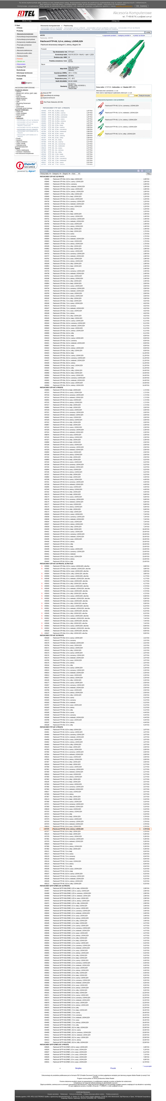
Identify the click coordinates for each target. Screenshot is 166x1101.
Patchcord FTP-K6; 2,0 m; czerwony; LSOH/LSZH (68, 804)
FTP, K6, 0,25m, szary (56, 119)
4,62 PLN (146, 301)
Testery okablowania (22, 150)
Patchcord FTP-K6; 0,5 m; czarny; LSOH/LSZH (67, 749)
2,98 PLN (146, 888)
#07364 (47, 789)
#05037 (47, 524)
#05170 (47, 306)
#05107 (47, 873)
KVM (18, 105)
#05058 (47, 968)
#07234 (47, 467)
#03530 (47, 1059)
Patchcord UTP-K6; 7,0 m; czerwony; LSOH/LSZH (68, 499)
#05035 (47, 514)
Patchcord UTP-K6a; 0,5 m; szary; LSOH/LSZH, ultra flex (70, 581)
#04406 (47, 1025)
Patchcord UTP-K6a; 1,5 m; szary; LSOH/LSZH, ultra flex (70, 601)
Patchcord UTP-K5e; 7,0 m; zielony (63, 313)
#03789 (47, 206)
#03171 (47, 648)
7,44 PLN (146, 616)
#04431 (47, 531)
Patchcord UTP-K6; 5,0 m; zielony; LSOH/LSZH (67, 489)
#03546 (47, 623)
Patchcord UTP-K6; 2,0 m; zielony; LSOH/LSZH (67, 454)
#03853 (47, 266)
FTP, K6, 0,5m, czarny (56, 127)
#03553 (47, 628)
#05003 (47, 241)
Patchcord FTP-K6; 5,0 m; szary (63, 844)
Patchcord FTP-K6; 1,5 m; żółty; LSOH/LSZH (67, 796)
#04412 (47, 1037)
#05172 (47, 316)
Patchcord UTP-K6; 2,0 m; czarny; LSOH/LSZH (67, 444)
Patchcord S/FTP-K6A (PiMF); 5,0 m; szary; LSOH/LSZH (70, 1002)
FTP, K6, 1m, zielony (56, 150)
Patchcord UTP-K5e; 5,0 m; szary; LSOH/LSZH (67, 293)
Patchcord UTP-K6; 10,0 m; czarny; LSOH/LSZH (68, 514)
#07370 (47, 811)
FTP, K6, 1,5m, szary (56, 162)
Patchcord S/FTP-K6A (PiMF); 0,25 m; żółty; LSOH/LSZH (70, 903)
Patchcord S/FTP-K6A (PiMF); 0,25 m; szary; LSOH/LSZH (70, 898)
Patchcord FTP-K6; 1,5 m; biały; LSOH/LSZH (67, 782)
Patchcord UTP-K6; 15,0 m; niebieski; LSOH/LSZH (68, 536)
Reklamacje (64, 1094)
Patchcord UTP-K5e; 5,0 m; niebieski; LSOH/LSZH (68, 291)
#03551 (47, 608)
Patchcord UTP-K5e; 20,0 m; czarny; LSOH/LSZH (68, 355)
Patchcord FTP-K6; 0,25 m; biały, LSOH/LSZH (67, 729)
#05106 (47, 869)
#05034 (47, 521)
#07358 (47, 767)
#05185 (47, 923)
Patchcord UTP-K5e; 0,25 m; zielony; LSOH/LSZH (68, 191)
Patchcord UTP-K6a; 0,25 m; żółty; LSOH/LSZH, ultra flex (70, 573)
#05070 (47, 1002)
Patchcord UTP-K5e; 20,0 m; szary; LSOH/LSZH (68, 365)
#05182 (47, 975)
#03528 (47, 1054)
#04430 (47, 529)
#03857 (47, 425)
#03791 (47, 258)
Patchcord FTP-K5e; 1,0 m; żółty (63, 665)
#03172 (47, 640)
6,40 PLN (146, 958)
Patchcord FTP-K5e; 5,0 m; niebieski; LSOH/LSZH (68, 717)
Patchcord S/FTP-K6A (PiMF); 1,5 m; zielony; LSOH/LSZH (71, 953)
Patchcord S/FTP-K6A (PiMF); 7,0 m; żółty (66, 1025)
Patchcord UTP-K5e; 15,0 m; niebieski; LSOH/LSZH (69, 343)
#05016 (47, 668)
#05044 (47, 910)
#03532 (47, 571)
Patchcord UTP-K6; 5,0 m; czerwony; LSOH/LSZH (68, 482)
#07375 (47, 829)
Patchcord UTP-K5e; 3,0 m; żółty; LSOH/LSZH (67, 281)
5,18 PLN (146, 1049)
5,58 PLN (146, 596)
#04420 (47, 340)
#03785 (47, 660)
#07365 (47, 794)
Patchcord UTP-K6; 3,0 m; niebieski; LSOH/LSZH (68, 467)
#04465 (47, 898)
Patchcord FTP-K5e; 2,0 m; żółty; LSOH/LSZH (67, 695)
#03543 (47, 593)
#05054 (47, 948)
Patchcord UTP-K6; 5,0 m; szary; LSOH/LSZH (67, 487)
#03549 (47, 588)
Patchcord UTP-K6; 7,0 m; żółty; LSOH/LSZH (67, 509)
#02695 (47, 487)
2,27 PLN (146, 764)
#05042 (47, 913)
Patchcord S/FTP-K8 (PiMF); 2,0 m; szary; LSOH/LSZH (70, 1057)
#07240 (47, 489)
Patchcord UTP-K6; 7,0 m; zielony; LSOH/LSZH (67, 507)
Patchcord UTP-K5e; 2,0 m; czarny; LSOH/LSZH (68, 251)
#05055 (47, 953)
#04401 (47, 1012)
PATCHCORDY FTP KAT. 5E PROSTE (129, 28)
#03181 (47, 697)
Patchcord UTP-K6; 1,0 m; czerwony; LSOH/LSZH (68, 412)
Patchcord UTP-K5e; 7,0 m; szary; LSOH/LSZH (67, 311)
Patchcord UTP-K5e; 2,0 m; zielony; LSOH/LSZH (68, 261)
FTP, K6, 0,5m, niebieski (57, 131)
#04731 (47, 219)
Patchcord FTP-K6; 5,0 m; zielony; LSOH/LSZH (67, 846)
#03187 (47, 722)
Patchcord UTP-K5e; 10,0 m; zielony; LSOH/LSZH (68, 330)
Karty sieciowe (20, 96)
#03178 (47, 687)
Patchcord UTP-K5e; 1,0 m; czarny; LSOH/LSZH (68, 216)
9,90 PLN (146, 626)
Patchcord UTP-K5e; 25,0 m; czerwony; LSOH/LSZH (69, 378)
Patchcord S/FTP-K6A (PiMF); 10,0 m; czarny (67, 1030)
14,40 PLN (146, 370)
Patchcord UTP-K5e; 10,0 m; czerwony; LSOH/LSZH (69, 323)
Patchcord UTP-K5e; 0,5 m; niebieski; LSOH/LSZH (68, 204)
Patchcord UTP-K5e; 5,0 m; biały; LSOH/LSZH (67, 283)
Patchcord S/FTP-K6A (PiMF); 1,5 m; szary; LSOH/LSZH (70, 950)
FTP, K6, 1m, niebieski (56, 146)
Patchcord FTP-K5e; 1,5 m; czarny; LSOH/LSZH (68, 668)
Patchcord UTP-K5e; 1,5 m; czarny (63, 234)
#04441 (47, 554)
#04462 (47, 742)
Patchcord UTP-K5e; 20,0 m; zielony (64, 363)
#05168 (47, 313)
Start (18, 25)
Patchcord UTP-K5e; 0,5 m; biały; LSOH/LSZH (67, 196)
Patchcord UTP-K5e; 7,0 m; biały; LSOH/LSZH (67, 301)
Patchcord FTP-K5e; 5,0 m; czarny (63, 712)
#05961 (47, 370)
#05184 (47, 940)
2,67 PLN (146, 782)
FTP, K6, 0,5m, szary (56, 133)
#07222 (47, 422)
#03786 (47, 690)
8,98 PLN (146, 1059)
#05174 (47, 497)
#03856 (47, 407)
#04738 (47, 273)
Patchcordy (19, 118)
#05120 (47, 856)
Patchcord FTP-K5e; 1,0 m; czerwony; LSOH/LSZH (68, 655)
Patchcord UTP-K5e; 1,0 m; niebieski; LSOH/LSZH (68, 221)
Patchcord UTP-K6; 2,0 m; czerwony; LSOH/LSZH (68, 447)
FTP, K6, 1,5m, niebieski (57, 160)
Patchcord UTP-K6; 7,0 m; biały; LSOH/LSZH (67, 494)
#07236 (47, 464)
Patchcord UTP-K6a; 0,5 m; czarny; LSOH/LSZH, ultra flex (71, 576)
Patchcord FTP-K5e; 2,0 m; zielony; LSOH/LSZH (68, 692)
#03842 (47, 189)
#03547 (47, 633)
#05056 (47, 945)
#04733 (47, 271)
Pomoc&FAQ (21, 76)
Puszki (113, 1068)
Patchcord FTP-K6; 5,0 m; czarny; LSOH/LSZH (67, 836)
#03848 (47, 179)
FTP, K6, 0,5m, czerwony (57, 129)
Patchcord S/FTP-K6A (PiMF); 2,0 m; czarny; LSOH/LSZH (70, 960)
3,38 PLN (146, 1047)
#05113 (47, 799)
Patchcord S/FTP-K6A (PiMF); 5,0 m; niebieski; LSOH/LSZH (71, 1000)
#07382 (47, 849)
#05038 (47, 517)
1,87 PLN (146, 653)
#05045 (47, 920)
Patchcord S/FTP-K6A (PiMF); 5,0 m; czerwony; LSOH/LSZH (71, 997)
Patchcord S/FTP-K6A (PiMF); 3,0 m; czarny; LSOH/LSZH (70, 978)
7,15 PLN (146, 1054)
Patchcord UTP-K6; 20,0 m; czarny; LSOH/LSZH (68, 549)
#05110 (47, 876)
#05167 (47, 308)
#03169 (47, 638)
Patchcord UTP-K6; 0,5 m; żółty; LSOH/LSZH (67, 405)
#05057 (47, 955)
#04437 (47, 544)
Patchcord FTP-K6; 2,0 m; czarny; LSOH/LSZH (67, 801)
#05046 (47, 933)
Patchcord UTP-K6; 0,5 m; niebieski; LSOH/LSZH (68, 397)
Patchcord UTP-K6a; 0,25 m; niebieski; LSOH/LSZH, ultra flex (72, 568)
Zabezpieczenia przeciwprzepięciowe (21, 146)
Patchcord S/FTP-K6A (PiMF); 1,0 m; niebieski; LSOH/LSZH (71, 930)
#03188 (47, 715)
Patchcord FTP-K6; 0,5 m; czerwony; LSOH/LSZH (68, 752)
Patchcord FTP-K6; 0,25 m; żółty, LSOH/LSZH (67, 744)
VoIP (17, 101)
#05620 (47, 844)
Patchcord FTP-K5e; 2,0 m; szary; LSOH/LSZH (67, 690)
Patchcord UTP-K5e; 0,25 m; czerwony (65, 184)
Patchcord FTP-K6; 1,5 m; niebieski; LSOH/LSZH (68, 789)
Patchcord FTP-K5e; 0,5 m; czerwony (64, 640)
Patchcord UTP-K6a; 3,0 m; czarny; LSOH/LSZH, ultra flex (71, 616)
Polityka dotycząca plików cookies (94, 1094)
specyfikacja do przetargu (52, 95)
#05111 (47, 871)
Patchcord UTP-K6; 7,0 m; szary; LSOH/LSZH (67, 504)
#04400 (47, 1010)
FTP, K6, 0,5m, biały (55, 125)
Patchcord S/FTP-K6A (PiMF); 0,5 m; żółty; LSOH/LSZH (70, 920)
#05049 (47, 935)
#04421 (47, 343)
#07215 (47, 402)
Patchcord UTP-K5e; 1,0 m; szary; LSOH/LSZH (67, 224)
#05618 (47, 809)
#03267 (47, 685)
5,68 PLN (146, 494)
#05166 (47, 303)
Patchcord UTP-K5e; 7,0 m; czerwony (64, 306)
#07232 (47, 457)
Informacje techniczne (25, 73)
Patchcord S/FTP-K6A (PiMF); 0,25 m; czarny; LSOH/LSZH (71, 891)
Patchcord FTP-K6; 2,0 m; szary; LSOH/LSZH (67, 809)
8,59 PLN (146, 335)
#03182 (47, 702)
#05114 (47, 816)
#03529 (47, 1057)
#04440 (47, 551)
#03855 (47, 390)
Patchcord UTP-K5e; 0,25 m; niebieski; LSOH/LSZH (69, 186)
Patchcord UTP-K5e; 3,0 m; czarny (63, 268)
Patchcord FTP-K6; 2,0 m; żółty (62, 814)
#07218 (47, 410)
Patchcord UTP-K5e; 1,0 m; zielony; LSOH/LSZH (68, 226)
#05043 (47, 918)
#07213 (47, 392)
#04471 (47, 903)
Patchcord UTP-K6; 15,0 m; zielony (63, 541)
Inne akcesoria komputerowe (24, 153)
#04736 (47, 221)
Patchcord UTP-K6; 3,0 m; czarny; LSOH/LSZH (67, 462)
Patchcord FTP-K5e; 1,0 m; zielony (63, 663)
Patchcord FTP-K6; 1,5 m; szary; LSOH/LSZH (67, 791)
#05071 (47, 995)
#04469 (47, 896)
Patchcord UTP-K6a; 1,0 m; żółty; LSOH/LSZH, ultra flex (70, 593)
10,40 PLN (146, 529)
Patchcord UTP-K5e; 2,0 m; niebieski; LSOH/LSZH (68, 256)
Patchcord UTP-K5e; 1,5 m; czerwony (64, 236)
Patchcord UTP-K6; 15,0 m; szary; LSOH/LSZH (67, 539)
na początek (148, 1066)
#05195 (47, 680)
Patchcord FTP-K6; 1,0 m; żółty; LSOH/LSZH (67, 779)
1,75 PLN (146, 231)
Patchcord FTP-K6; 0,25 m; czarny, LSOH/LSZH (67, 732)
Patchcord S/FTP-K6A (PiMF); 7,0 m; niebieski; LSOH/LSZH (71, 1017)
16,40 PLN (146, 1010)
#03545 (47, 613)
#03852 (47, 248)
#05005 (47, 236)
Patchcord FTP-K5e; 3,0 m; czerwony (64, 700)
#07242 (47, 492)
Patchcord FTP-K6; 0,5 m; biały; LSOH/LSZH (67, 747)
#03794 (47, 645)
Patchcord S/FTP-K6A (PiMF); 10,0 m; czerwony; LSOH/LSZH (72, 1032)
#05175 (47, 502)
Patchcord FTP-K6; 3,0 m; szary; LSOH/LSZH (67, 826)
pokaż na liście (139, 35)
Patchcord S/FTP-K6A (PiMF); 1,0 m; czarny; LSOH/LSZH (70, 925)
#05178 (47, 499)
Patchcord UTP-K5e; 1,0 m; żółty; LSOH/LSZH (67, 229)
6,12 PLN (146, 1052)
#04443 (47, 559)
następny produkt (124, 35)
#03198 (47, 296)
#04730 (47, 201)
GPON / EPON (21, 100)
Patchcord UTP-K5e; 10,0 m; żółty (63, 333)
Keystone (19, 140)
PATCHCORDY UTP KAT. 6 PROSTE (75, 28)
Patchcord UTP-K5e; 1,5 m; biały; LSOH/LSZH (67, 231)
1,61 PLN (146, 638)
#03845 (47, 181)
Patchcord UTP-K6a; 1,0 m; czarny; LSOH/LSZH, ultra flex (71, 586)
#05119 (47, 864)
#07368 (47, 801)
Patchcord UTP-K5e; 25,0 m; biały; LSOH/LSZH (67, 373)
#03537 (47, 621)
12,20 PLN (146, 992)
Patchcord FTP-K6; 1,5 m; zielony (63, 794)
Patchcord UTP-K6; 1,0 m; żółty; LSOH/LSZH (67, 422)
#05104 (47, 764)
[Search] (131, 32)
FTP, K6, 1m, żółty (55, 152)
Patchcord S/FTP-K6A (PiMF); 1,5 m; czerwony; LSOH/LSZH (71, 945)
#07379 (47, 841)
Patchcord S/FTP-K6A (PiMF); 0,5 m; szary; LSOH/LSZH (70, 915)
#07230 (47, 454)
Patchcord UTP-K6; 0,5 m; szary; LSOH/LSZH (67, 400)
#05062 (47, 963)
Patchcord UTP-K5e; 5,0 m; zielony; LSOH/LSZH (68, 296)
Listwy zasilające (21, 113)
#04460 (47, 734)
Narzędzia (20, 47)
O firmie (19, 28)
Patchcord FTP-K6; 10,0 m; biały (63, 871)
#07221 (47, 412)
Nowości (20, 58)
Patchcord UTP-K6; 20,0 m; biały (63, 546)
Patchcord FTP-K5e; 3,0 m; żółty (63, 710)
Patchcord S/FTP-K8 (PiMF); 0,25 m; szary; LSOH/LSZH (70, 1047)
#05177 (47, 504)
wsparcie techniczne (49, 98)
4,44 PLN (146, 712)
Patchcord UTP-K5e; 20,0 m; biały (63, 353)
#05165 (47, 318)
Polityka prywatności (112, 1094)
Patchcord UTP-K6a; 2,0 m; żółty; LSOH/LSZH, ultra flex (70, 613)
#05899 (47, 333)
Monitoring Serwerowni (23, 103)
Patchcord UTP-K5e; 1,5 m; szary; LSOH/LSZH (67, 241)
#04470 (47, 901)
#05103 (47, 747)
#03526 (47, 1049)
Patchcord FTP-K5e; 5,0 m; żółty (63, 725)
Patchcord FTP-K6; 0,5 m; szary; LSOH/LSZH (67, 757)
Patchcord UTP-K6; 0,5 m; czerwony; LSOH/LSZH (68, 395)
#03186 (47, 717)
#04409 (47, 1032)
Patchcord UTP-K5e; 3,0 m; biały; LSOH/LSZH (67, 266)
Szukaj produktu (22, 56)
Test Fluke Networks (50, 102)
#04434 (47, 536)
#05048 (47, 930)
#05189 (47, 246)
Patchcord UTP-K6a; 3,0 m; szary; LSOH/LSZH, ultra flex (70, 621)
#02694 (47, 469)
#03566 (47, 566)
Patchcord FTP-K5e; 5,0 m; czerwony (64, 715)
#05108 (47, 878)
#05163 (47, 330)
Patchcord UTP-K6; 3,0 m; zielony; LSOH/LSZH (67, 472)
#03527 (47, 1052)
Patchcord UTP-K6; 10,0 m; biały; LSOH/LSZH (67, 512)
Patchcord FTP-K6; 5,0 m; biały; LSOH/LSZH (67, 834)
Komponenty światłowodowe (26, 42)
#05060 (47, 965)
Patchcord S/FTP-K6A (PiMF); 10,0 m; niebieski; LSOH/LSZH (71, 1035)
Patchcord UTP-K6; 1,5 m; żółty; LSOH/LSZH (67, 439)
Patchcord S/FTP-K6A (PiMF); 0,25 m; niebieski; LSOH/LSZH (71, 896)
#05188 (47, 229)
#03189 (47, 199)
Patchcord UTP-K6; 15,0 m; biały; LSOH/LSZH (67, 529)
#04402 (47, 1015)
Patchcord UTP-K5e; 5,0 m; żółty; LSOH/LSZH (67, 298)
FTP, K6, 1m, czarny (55, 142)
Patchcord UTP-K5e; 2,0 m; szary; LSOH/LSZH (67, 258)
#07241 (47, 482)
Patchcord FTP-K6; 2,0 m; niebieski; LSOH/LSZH (68, 806)
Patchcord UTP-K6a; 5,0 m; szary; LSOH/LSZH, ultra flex (70, 631)
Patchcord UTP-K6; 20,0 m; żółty (63, 561)
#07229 (47, 449)
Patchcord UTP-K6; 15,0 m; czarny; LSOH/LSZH (68, 531)
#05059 (47, 960)
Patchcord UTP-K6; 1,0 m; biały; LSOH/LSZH (67, 407)
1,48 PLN (146, 214)
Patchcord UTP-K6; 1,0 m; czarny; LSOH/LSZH (67, 410)
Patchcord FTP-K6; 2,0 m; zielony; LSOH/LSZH (121, 127)
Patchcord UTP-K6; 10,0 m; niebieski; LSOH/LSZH (68, 519)
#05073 (47, 1005)
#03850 (47, 214)
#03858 (47, 442)
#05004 (47, 238)
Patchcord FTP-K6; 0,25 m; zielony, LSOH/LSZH (68, 742)
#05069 (47, 990)
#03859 (47, 459)
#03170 (47, 643)
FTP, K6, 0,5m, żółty (55, 137)
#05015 (47, 670)
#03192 (47, 226)
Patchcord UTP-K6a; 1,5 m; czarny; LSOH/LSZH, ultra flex (71, 596)
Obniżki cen (21, 61)
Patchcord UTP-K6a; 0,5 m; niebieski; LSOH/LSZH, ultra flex (71, 578)
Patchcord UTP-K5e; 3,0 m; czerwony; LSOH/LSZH (68, 271)
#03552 (47, 618)
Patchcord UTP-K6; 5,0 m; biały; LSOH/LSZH (67, 477)
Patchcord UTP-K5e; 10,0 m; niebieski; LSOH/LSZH (69, 325)
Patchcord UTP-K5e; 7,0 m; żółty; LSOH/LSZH (67, 316)
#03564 (47, 573)
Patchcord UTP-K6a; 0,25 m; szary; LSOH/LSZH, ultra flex (71, 571)
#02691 (47, 400)
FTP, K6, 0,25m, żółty (56, 123)
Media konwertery (21, 98)
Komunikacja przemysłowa (26, 39)
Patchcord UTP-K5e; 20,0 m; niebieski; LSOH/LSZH (69, 360)
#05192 (47, 298)
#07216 (47, 395)
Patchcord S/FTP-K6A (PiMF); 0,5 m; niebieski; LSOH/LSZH (71, 913)
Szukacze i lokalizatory (23, 152)
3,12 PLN (146, 697)
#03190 (47, 209)
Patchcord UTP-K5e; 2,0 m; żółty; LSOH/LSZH (67, 263)
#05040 (47, 915)
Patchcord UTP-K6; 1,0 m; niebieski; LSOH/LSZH (68, 415)
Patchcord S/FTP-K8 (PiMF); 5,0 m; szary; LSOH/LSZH (70, 1062)
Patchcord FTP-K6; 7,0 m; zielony (63, 864)
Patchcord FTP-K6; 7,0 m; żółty (62, 866)
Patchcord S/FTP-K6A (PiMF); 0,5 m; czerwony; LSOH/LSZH (71, 910)
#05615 (47, 757)
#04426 (47, 358)
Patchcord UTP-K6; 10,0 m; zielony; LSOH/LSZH (68, 524)
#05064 (47, 985)
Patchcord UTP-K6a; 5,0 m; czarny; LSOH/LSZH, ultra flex (71, 626)
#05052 (47, 950)
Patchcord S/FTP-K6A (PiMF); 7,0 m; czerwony (67, 1015)
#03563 (47, 626)
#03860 (47, 477)
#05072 (47, 1000)
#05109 (47, 881)
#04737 (47, 256)
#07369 (47, 806)
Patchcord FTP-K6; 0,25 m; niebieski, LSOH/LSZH (68, 737)
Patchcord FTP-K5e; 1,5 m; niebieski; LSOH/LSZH (68, 672)
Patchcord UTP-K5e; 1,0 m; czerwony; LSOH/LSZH (68, 219)
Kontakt (19, 79)
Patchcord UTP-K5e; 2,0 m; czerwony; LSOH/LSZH (68, 253)
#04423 (47, 350)
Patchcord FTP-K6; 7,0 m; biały (62, 851)
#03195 (47, 268)
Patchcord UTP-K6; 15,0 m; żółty (63, 544)
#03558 (47, 576)
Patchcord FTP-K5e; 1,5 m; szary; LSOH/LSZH (67, 675)
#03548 (47, 578)
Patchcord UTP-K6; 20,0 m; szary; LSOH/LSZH (67, 556)
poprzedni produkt (110, 35)
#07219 (47, 415)
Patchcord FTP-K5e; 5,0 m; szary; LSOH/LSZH (67, 720)
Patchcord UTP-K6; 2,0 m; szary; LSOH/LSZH (67, 452)
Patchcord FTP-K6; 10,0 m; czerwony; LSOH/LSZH (68, 876)
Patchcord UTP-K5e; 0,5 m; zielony (63, 209)
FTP (69, 52)
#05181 (47, 992)
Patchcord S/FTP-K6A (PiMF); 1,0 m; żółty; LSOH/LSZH (70, 938)
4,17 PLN (146, 576)
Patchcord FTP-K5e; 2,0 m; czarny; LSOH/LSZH (68, 682)
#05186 (47, 906)
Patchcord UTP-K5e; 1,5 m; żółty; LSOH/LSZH (67, 246)
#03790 (47, 224)
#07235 (47, 472)
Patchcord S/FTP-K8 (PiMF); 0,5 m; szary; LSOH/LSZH (70, 1049)
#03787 (47, 705)
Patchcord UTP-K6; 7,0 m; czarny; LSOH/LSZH (67, 497)
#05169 (47, 311)
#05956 (47, 385)
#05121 (47, 851)
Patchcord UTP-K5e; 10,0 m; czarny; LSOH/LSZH (68, 320)
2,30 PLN (146, 425)
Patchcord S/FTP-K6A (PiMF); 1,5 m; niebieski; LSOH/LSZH (71, 948)
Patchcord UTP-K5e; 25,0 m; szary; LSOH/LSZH (68, 383)
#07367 (47, 796)
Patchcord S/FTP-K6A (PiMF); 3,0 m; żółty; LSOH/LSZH (70, 990)
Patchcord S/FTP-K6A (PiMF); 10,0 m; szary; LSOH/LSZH (70, 1037)
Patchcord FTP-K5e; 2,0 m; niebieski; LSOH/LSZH (68, 687)
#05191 (47, 281)
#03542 (47, 583)
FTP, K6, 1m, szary (55, 148)
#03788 (47, 720)
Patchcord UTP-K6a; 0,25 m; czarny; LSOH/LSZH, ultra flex (71, 566)
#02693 (47, 452)
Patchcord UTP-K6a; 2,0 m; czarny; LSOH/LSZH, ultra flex (71, 606)
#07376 (47, 821)
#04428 (47, 363)
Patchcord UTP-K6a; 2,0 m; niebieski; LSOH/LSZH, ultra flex (71, 608)
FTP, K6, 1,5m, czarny (56, 156)
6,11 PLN (146, 318)
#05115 (47, 834)
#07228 (47, 444)
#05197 (47, 710)
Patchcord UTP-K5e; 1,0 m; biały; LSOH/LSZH (67, 214)
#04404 (47, 1020)
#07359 (47, 772)
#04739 (47, 291)
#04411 (47, 1035)
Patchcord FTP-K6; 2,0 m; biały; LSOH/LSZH (67, 799)
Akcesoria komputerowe (25, 34)
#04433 (47, 534)
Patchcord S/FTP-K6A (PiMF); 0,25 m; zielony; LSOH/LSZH (71, 901)
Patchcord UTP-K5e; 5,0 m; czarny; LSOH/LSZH (68, 286)
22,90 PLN (146, 1027)
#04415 (47, 335)
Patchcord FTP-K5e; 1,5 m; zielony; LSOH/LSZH (68, 677)
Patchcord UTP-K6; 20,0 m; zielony (63, 559)
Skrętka (78, 1068)
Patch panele (20, 115)
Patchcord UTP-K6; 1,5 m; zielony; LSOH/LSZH (67, 437)
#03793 (47, 293)
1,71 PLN (146, 390)
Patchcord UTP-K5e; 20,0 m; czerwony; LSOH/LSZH (69, 358)
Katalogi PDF (21, 67)
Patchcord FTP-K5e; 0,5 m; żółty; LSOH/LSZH (67, 650)
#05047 (47, 925)
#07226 (47, 430)
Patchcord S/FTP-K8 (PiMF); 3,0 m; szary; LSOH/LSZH (70, 1059)
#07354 (47, 754)
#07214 (47, 397)
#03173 (47, 653)
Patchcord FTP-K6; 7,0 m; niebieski (64, 859)
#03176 (47, 655)
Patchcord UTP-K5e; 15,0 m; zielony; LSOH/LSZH (68, 348)
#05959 (47, 375)
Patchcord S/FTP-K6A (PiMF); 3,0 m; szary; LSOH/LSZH (70, 985)
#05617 (47, 791)
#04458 (47, 739)
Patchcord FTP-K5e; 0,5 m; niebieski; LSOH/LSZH (68, 643)
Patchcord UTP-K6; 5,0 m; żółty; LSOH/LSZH (67, 492)
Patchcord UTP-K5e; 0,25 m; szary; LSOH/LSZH (68, 189)
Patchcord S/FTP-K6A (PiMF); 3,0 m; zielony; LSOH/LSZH (71, 987)
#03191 (47, 216)
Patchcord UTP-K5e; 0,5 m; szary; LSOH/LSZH (67, 206)
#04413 (47, 1040)
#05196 (47, 695)
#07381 (47, 839)
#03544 (47, 603)
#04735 (47, 204)
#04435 (47, 539)
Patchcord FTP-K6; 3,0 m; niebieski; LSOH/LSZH (121, 112)
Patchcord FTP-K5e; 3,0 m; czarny (63, 697)
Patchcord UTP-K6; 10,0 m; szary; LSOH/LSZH (67, 521)
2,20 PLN (146, 668)
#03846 (47, 191)
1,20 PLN (146, 196)
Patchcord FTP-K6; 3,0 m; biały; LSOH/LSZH (67, 816)
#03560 (47, 596)
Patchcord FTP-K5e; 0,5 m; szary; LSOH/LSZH (67, 645)
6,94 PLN (146, 851)
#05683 (47, 320)
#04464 (47, 737)
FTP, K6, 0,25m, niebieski (57, 117)
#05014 (47, 672)
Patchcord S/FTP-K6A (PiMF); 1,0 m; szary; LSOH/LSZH (70, 933)
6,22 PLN (146, 606)
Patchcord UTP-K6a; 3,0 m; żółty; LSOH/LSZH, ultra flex (70, 623)
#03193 (47, 251)
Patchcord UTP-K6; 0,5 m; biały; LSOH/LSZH (67, 390)
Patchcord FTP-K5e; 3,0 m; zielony (63, 707)
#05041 (47, 908)
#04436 (47, 541)
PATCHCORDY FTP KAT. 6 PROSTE (51, 29)
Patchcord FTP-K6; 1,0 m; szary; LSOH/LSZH (67, 774)
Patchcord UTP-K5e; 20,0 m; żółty (63, 368)
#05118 (47, 859)
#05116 (47, 861)
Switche (18, 91)
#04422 (47, 348)
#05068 (47, 980)
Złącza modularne (21, 142)
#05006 (47, 234)
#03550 (47, 598)
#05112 (47, 883)
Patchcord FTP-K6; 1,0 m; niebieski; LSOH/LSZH (68, 772)
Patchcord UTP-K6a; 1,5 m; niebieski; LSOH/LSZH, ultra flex (71, 598)
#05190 (47, 263)
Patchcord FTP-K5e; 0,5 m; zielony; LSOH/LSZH (68, 648)
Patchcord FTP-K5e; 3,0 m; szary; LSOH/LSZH (67, 705)
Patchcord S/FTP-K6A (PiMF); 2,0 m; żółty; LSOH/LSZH (70, 973)
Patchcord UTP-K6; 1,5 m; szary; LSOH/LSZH (67, 435)
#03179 (47, 692)
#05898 (47, 365)
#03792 (47, 276)
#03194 (47, 261)
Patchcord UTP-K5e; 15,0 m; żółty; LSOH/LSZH (67, 350)
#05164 (47, 323)
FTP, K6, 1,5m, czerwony (57, 158)
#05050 (47, 928)
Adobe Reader (109, 1078)
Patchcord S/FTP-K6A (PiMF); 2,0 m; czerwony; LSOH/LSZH (71, 963)
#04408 (47, 1030)
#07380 (47, 846)
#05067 (47, 987)
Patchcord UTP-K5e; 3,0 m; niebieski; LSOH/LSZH (68, 273)
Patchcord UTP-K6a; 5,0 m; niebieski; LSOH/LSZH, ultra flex (71, 628)
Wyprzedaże (21, 64)
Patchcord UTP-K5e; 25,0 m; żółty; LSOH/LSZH (67, 370)
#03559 (47, 586)
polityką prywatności (124, 6)
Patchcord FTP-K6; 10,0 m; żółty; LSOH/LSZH (67, 883)
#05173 (47, 512)
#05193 (47, 650)
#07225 (47, 437)
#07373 (47, 819)
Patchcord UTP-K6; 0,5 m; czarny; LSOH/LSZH (67, 392)
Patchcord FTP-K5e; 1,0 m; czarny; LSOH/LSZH (68, 653)
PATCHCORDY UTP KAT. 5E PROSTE (52, 28)
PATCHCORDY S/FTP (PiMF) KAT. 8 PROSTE (105, 29)
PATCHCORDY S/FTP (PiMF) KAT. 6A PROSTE (77, 29)
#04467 (47, 891)
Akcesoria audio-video (24, 53)
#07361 (47, 769)
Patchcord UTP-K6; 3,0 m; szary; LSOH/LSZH (67, 469)
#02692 (47, 417)
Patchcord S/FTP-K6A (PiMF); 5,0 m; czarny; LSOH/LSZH (70, 995)
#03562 (47, 616)
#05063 (47, 973)
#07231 (47, 447)
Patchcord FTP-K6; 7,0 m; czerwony (64, 856)
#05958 (47, 373)
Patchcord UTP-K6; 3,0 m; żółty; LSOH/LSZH (67, 474)
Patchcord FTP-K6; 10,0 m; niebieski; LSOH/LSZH (68, 878)
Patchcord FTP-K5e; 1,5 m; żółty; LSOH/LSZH (67, 680)
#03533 (47, 581)
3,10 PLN (146, 799)
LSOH (92, 54)
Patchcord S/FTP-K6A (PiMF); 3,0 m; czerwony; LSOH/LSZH (71, 980)
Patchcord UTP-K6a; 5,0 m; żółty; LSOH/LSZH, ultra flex (70, 633)
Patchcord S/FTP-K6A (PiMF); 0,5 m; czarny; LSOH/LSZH (70, 908)
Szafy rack (19, 111)
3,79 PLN (146, 816)
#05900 (47, 325)
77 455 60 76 (131, 16)
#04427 (47, 360)
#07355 (47, 759)
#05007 (47, 243)
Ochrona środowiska (75, 1094)
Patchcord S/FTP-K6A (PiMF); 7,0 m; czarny (66, 1012)
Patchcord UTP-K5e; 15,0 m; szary (63, 345)
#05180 (47, 509)
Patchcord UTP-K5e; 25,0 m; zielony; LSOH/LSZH (68, 385)
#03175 (47, 663)
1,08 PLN (146, 179)
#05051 (47, 938)
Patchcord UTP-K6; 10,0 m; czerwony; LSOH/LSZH (68, 517)
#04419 (47, 338)
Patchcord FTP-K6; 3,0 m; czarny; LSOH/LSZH (67, 819)
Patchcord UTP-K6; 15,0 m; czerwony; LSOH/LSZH (68, 534)
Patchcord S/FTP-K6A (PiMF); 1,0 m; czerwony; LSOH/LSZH (71, 928)
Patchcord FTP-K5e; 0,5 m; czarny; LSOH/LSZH (68, 638)
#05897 (47, 345)
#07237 (47, 474)
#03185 (47, 712)
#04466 (47, 888)
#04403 (47, 1017)
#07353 (47, 749)
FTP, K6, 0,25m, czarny (57, 113)
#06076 (47, 435)
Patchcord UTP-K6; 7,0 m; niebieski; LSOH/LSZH (68, 502)
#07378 (47, 836)
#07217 (47, 405)
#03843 (47, 186)
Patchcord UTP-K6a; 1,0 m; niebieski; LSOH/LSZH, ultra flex (71, 588)
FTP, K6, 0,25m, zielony (57, 121)
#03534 (47, 591)
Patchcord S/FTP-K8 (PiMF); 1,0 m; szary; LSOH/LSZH (70, 1052)
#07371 (47, 804)
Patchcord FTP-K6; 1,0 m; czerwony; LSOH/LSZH (68, 769)
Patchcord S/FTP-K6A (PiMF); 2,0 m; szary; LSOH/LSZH (70, 968)
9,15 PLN (146, 869)
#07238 (47, 479)
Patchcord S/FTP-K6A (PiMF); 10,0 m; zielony (67, 1040)
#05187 (47, 211)
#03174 (47, 658)
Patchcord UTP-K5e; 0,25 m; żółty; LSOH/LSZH (67, 194)
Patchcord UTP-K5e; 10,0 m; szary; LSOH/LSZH (68, 328)
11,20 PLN (146, 353)
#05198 (47, 725)
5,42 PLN (146, 940)
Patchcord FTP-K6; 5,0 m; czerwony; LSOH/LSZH (68, 839)
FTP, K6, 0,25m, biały (56, 111)
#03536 (47, 611)
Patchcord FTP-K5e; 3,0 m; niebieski (64, 702)
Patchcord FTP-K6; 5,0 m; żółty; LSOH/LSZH (67, 849)
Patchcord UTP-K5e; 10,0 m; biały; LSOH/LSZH (67, 318)
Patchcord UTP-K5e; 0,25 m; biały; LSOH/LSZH (67, 179)
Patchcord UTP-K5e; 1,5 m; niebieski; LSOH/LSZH (68, 238)
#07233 (47, 462)
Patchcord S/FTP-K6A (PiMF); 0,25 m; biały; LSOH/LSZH (70, 888)
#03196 (47, 278)
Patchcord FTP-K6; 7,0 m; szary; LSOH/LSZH (67, 861)
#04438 (47, 546)
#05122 (47, 866)
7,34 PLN (146, 512)
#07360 (47, 777)
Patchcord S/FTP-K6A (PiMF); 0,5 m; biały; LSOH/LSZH (70, 906)
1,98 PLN (146, 248)
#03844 (47, 184)
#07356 (47, 752)
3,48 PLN (146, 906)
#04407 (47, 1027)
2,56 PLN (146, 442)
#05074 (47, 997)
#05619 (47, 826)
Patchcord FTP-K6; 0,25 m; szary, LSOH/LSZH (67, 739)
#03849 (47, 196)
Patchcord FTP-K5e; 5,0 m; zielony (63, 722)
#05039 (47, 526)
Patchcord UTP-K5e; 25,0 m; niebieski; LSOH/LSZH (69, 380)
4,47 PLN (146, 923)
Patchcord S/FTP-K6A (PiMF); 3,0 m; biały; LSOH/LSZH (70, 975)
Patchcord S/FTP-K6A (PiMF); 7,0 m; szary (66, 1020)
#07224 (47, 432)
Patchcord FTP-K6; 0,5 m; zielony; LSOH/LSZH (67, 759)
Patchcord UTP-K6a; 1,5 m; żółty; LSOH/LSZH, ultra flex (70, 603)
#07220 (47, 420)
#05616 (47, 774)
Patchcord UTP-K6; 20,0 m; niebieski (64, 554)
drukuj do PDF (47, 93)
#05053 (47, 943)
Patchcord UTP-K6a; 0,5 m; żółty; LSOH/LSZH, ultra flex (70, 583)
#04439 (47, 549)
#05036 (47, 519)
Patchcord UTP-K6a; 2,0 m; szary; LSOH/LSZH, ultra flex (70, 611)
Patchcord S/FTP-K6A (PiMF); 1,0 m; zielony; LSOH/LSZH (71, 935)
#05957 (47, 378)
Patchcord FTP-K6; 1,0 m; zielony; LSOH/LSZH (121, 120)
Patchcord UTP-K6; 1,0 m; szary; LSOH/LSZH (67, 417)
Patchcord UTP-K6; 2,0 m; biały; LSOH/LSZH (67, 442)
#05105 (47, 782)
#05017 (47, 677)
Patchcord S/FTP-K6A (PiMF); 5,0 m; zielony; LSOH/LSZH (71, 1005)
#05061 (47, 970)
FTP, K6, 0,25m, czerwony (58, 115)
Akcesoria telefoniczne (24, 50)
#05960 (47, 383)
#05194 (47, 665)
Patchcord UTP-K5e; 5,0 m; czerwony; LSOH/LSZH (68, 288)
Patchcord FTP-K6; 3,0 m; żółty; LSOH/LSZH (120, 134)
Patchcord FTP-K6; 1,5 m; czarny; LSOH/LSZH (67, 784)
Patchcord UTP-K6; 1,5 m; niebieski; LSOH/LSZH (68, 432)
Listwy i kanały (20, 143)
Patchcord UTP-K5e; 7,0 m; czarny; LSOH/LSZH (68, 303)
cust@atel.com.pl (144, 16)
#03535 (47, 601)
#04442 (47, 556)
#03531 (47, 1062)
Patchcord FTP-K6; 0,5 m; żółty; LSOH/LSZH (67, 762)
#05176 (47, 507)
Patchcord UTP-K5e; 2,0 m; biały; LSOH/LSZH (67, 248)
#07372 (47, 814)
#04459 (47, 729)
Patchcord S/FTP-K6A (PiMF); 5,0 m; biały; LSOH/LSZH (70, 992)
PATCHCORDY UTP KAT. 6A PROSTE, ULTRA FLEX (102, 28)
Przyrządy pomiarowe (24, 45)
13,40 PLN (146, 546)
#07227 (47, 439)
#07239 (47, 484)
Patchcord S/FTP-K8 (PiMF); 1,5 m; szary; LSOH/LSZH (70, 1054)
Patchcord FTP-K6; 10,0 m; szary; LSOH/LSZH (67, 869)
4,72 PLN (146, 586)
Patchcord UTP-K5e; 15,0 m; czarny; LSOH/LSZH (68, 338)
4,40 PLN (146, 477)
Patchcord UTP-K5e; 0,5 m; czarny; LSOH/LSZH (68, 199)
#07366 (47, 787)
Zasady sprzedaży (53, 1094)
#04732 (47, 253)
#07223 (47, 427)
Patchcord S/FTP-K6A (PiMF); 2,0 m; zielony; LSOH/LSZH (71, 970)
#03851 (47, 231)
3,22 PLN (146, 459)
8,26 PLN (146, 975)
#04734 (47, 288)
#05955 (47, 380)
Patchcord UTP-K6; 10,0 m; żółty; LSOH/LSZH (67, 526)
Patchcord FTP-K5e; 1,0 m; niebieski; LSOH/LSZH (68, 658)
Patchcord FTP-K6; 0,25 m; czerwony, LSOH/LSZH (68, 734)
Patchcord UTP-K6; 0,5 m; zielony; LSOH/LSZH (67, 402)
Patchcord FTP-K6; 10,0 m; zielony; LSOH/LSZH (68, 881)
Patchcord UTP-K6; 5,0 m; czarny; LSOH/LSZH (67, 479)
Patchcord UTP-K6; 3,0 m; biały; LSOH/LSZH (67, 459)
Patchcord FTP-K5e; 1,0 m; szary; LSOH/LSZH (67, 660)
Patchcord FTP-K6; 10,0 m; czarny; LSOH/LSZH (68, 873)
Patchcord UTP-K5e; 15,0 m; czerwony (65, 340)
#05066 (47, 983)
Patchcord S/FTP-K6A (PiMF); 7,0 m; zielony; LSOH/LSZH (71, 1022)
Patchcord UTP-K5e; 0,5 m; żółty (63, 211)
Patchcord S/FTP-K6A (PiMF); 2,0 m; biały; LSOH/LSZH (70, 958)
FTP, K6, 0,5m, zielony (56, 135)
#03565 (47, 568)
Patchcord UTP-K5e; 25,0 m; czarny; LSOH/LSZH (68, 375)
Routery (18, 95)
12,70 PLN (146, 1062)
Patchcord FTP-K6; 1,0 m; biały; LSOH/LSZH (67, 764)
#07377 (47, 831)
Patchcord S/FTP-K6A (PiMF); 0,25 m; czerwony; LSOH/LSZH (72, 893)
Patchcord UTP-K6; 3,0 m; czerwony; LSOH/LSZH (68, 464)
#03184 (47, 700)
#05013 (47, 675)
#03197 (47, 286)
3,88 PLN (146, 566)
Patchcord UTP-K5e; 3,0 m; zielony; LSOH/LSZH (68, 278)
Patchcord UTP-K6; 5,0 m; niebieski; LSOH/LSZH (68, 484)
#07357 (47, 762)
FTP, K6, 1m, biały (55, 140)
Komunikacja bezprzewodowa (27, 36)
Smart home (20, 106)
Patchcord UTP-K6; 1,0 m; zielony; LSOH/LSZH (67, 420)
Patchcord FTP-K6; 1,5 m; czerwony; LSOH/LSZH (68, 787)
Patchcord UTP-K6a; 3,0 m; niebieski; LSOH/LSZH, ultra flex (71, 618)
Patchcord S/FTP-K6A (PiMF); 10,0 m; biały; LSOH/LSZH (70, 1027)
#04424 (47, 353)
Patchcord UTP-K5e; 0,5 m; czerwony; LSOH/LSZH (68, 201)
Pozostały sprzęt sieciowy (24, 108)
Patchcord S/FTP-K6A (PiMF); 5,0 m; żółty (66, 1007)
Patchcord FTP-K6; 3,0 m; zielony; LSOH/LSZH (68, 829)
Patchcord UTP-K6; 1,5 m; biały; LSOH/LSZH (67, 425)
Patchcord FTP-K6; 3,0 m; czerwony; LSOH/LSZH (122, 105)
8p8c (69, 67)
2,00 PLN (146, 407)
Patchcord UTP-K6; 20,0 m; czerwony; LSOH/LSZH (68, 551)
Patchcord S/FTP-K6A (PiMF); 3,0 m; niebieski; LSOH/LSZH (71, 983)
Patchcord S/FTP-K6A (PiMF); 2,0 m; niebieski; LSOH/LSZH (71, 965)
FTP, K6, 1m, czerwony (56, 144)
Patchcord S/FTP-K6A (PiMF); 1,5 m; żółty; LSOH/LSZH (70, 955)
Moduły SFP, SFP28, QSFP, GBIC (26, 93)
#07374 (47, 824)
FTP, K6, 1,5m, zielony (56, 164)
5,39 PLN (146, 834)
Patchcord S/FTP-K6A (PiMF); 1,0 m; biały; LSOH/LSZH (70, 923)
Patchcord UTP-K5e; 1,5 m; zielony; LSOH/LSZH (68, 243)
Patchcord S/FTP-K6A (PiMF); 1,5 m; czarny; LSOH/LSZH (70, 943)
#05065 (47, 978)
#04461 (47, 732)
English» (29, 83)
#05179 (47, 494)
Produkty (20, 31)
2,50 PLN (146, 682)
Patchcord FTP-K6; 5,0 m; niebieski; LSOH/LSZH (68, 841)
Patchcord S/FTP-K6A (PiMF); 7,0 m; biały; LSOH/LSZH (70, 1010)
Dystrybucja (21, 70)
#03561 (47, 606)
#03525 (47, 1047)
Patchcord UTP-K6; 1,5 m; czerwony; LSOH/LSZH (68, 430)
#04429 (47, 368)
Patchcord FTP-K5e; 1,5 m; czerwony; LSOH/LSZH (68, 670)
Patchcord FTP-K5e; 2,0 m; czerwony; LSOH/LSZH (68, 685)
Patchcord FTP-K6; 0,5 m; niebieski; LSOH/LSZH (68, 754)
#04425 (47, 355)
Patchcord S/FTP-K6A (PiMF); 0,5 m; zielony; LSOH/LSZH (71, 918)
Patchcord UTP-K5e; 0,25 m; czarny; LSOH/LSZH (68, 181)
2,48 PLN (146, 266)
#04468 (47, 893)
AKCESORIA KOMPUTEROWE (25, 87)
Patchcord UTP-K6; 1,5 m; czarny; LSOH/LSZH (67, 427)
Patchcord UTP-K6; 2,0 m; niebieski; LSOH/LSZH (68, 449)
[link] (27, 167)
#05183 (47, 958)
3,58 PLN (146, 283)
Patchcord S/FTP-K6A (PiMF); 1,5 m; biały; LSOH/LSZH (70, 940)
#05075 (47, 1007)
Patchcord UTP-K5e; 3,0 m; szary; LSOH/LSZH (67, 276)
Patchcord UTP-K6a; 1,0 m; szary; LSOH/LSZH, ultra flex (70, 591)
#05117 (47, 854)
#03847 (47, 194)
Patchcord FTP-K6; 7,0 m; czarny (63, 854)
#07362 (47, 779)
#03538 (47, 631)
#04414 (47, 1042)
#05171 (47, 301)
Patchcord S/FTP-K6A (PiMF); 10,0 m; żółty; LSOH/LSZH (70, 1042)
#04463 (47, 744)
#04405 (47, 1022)
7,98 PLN (146, 1057)
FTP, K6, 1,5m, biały (55, 154)
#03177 (47, 682)
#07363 (47, 784)
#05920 (47, 328)
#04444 (47, 561)
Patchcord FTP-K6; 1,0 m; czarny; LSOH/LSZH (67, 767)
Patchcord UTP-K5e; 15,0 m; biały (63, 335)
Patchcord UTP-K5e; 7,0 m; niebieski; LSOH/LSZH (68, 308)
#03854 (47, 283)
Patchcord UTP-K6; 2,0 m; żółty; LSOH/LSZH (67, 457)
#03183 (47, 707)
